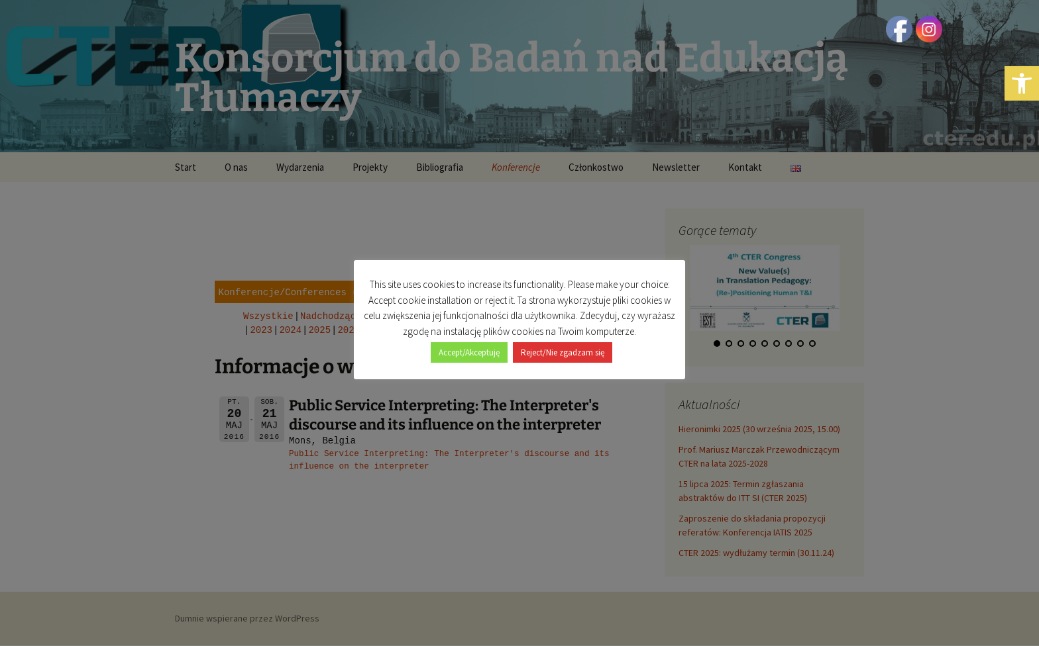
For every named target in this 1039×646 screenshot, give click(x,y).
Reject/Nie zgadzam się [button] (562, 345)
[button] (1022, 83)
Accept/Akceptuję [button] (469, 345)
